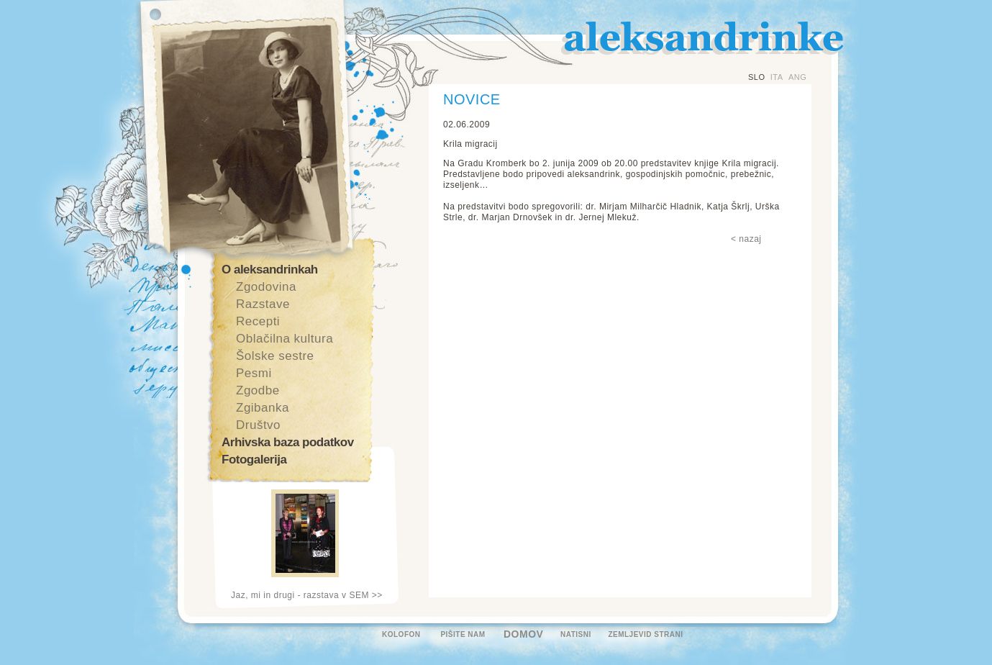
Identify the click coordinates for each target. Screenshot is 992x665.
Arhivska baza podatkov (288, 442)
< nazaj (746, 239)
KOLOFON (401, 634)
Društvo (258, 425)
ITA (776, 77)
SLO (756, 77)
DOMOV (523, 634)
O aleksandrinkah (270, 269)
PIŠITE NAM (462, 634)
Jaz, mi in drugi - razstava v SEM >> (307, 595)
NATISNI (575, 634)
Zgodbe (258, 390)
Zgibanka (262, 407)
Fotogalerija (254, 459)
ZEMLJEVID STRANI (645, 634)
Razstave (263, 304)
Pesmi (254, 373)
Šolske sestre (275, 355)
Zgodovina (266, 286)
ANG (797, 77)
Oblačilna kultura (284, 338)
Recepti (258, 321)
